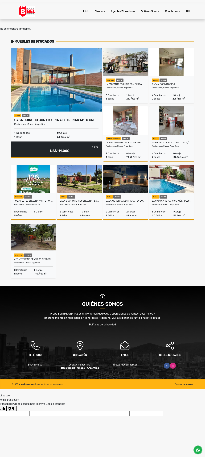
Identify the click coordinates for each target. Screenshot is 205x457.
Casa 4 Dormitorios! (163, 84)
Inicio (86, 11)
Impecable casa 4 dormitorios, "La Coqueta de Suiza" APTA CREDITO (171, 142)
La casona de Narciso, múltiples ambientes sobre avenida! (171, 200)
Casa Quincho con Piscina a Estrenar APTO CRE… (55, 120)
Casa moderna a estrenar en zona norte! (125, 200)
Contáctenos (172, 11)
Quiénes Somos (150, 11)
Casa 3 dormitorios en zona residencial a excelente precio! (79, 200)
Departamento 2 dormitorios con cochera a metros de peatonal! (125, 142)
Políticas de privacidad (102, 324)
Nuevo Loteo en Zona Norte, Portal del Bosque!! (33, 200)
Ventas (99, 11)
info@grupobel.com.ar (125, 364)
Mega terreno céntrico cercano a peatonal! (33, 259)
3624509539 (35, 364)
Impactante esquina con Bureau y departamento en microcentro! (125, 84)
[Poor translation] (12, 408)
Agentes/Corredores (123, 11)
